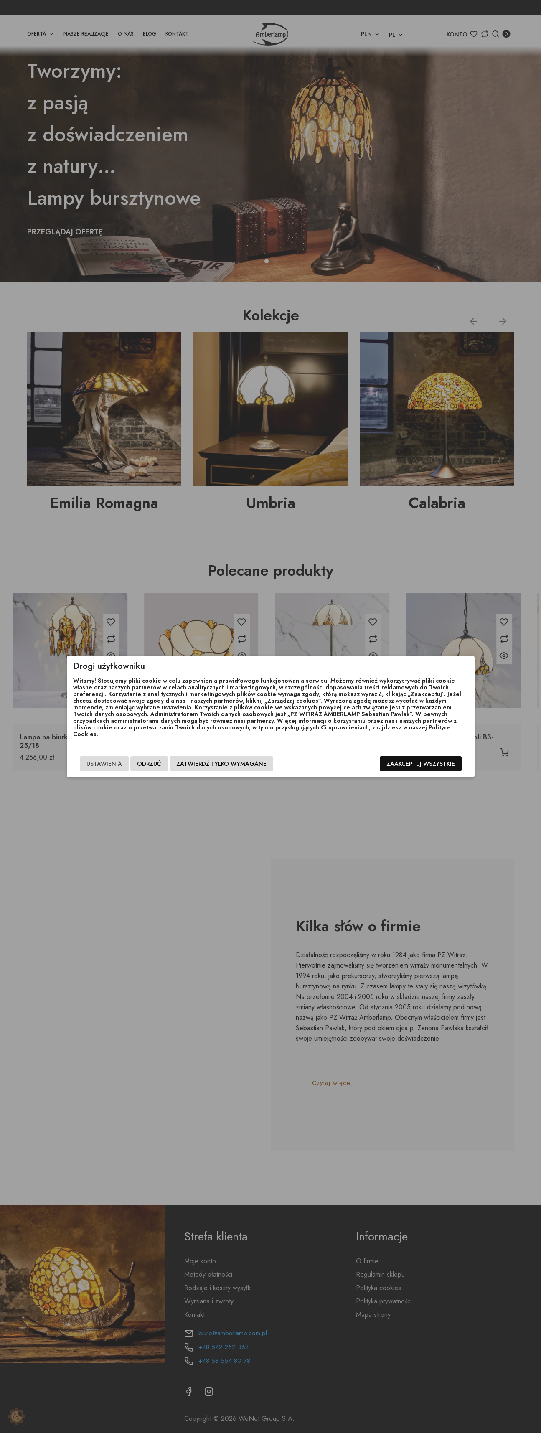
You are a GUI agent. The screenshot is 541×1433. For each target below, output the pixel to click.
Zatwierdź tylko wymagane (221, 764)
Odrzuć (149, 764)
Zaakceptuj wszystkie (420, 764)
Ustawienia (104, 764)
